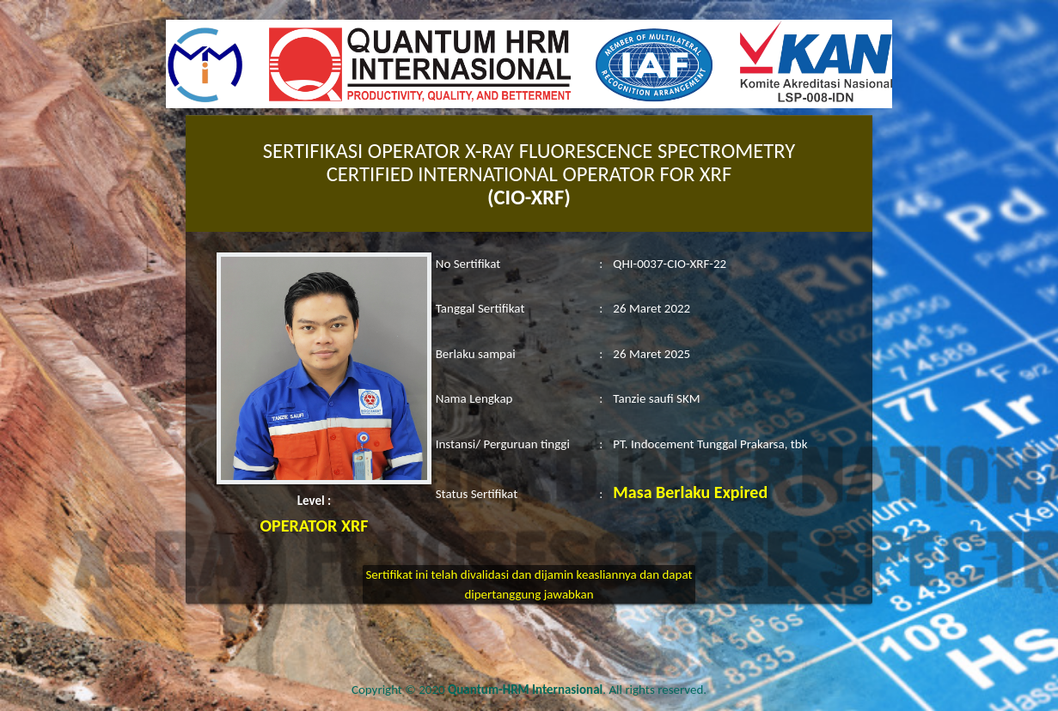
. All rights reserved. (577, 689)
